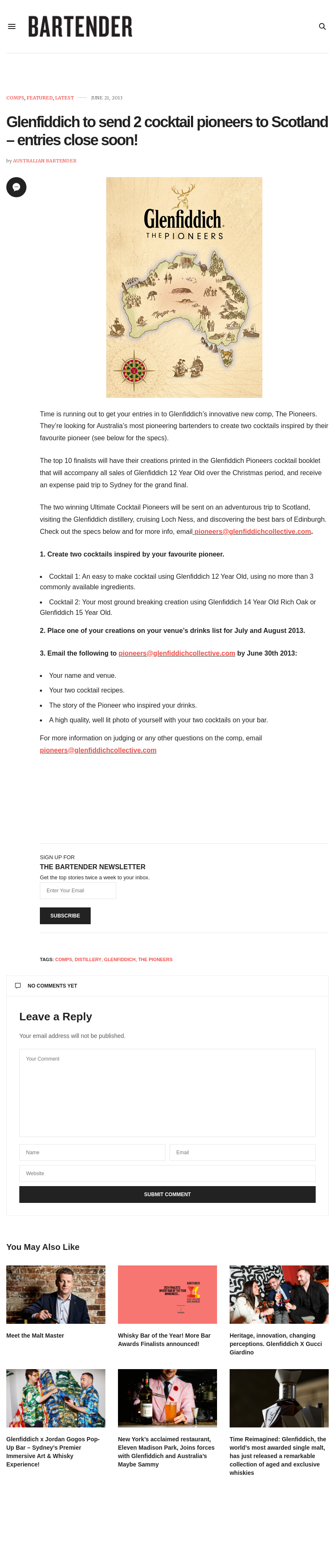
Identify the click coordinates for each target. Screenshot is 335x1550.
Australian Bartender (44, 162)
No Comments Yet (46, 988)
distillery (88, 961)
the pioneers (155, 961)
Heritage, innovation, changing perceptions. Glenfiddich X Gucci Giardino (276, 1345)
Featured (39, 99)
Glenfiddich (120, 961)
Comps (15, 99)
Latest (64, 99)
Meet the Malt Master (35, 1337)
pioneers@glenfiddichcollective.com (252, 533)
